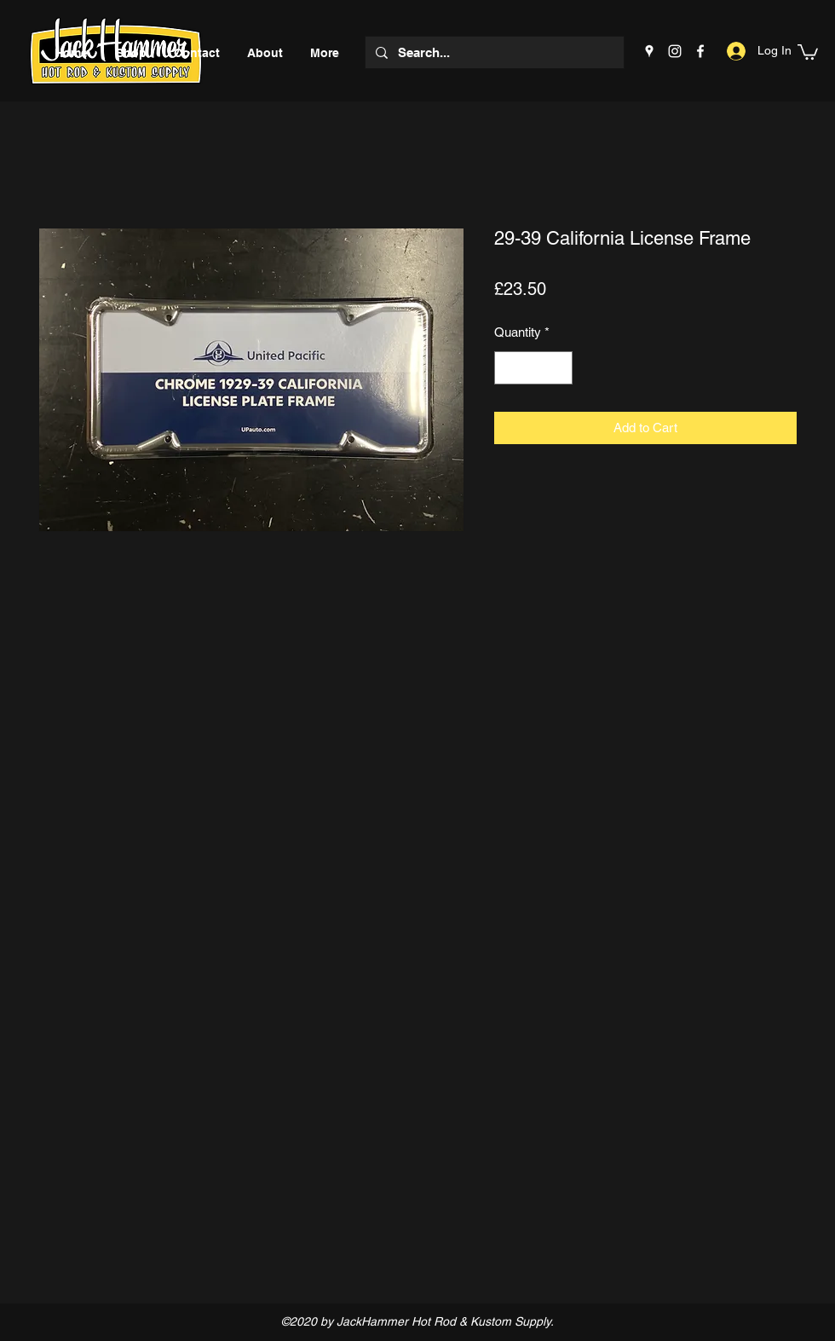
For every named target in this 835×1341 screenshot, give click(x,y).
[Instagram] (674, 51)
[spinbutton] (534, 368)
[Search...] (493, 52)
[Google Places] (649, 51)
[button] (808, 51)
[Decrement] (508, 368)
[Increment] (559, 368)
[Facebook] (700, 51)
